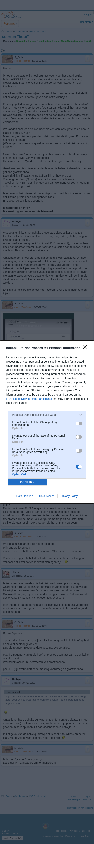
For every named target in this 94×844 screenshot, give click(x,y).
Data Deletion (24, 496)
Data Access (46, 496)
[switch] (79, 423)
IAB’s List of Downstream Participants (29, 398)
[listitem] (47, 415)
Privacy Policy (69, 496)
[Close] (86, 348)
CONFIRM (27, 481)
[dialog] (47, 422)
